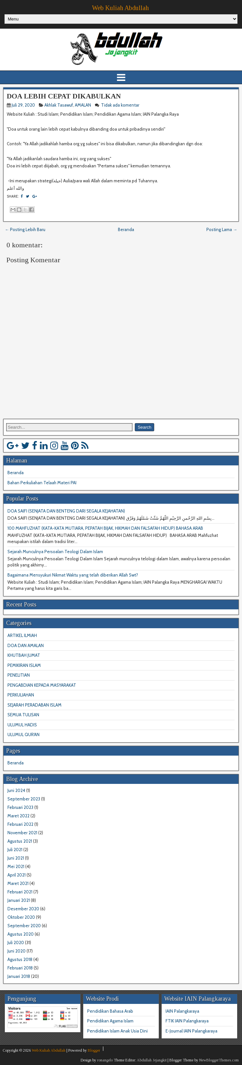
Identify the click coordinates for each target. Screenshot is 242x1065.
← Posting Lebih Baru (25, 229)
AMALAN (83, 105)
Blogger (94, 1050)
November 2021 (22, 832)
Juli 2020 (15, 942)
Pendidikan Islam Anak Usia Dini (117, 1030)
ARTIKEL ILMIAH (22, 635)
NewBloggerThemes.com (219, 1060)
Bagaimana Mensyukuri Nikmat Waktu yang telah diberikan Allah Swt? (72, 575)
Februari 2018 (20, 967)
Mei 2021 (15, 866)
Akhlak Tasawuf (58, 105)
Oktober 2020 (21, 917)
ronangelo (105, 1060)
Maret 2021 (18, 883)
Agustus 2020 (20, 934)
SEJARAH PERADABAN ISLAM (34, 705)
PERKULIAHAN (20, 694)
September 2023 (23, 798)
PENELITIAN (18, 675)
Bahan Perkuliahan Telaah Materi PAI (41, 482)
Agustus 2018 (19, 959)
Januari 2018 (18, 976)
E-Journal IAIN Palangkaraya (191, 1030)
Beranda (126, 229)
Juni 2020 (16, 951)
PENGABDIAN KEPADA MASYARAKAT (41, 685)
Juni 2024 (16, 790)
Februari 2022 (20, 824)
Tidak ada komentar (120, 105)
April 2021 (16, 874)
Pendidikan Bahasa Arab (110, 1011)
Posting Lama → (221, 229)
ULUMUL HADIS (22, 724)
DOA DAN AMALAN (25, 645)
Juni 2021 (15, 858)
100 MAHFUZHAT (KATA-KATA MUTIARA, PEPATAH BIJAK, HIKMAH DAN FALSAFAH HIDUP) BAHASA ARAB (105, 528)
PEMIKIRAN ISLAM (24, 665)
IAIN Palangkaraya (182, 1011)
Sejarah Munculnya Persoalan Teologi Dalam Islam (55, 551)
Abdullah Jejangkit (152, 1060)
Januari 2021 (18, 900)
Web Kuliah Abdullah (120, 7)
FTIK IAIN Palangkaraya (187, 1020)
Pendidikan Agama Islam (110, 1020)
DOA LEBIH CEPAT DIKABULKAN (64, 96)
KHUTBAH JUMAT (23, 655)
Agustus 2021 (19, 841)
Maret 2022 (18, 815)
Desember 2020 (23, 908)
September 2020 (24, 925)
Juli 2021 (14, 849)
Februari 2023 (20, 807)
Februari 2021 (19, 891)
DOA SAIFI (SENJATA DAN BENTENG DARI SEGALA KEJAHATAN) (66, 510)
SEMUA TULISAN (23, 714)
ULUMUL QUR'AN (23, 734)
